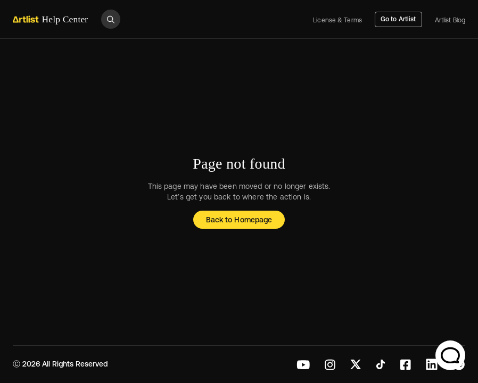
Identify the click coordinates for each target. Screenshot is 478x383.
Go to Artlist (398, 19)
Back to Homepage (239, 219)
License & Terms (337, 20)
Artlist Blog (450, 20)
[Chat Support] (450, 355)
